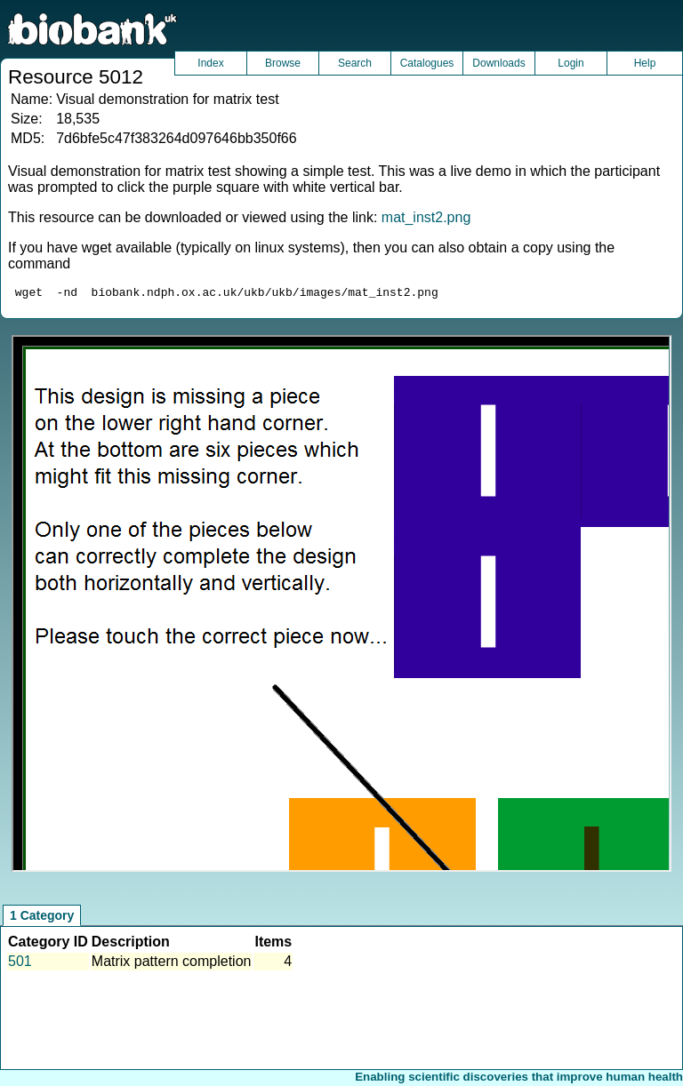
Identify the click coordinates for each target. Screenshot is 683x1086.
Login (570, 63)
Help (645, 63)
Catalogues (427, 63)
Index (210, 63)
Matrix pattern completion (172, 963)
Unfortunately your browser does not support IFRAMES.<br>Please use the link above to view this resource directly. (341, 606)
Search (355, 63)
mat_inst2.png (426, 217)
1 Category (42, 918)
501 (20, 963)
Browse (283, 63)
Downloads (498, 63)
